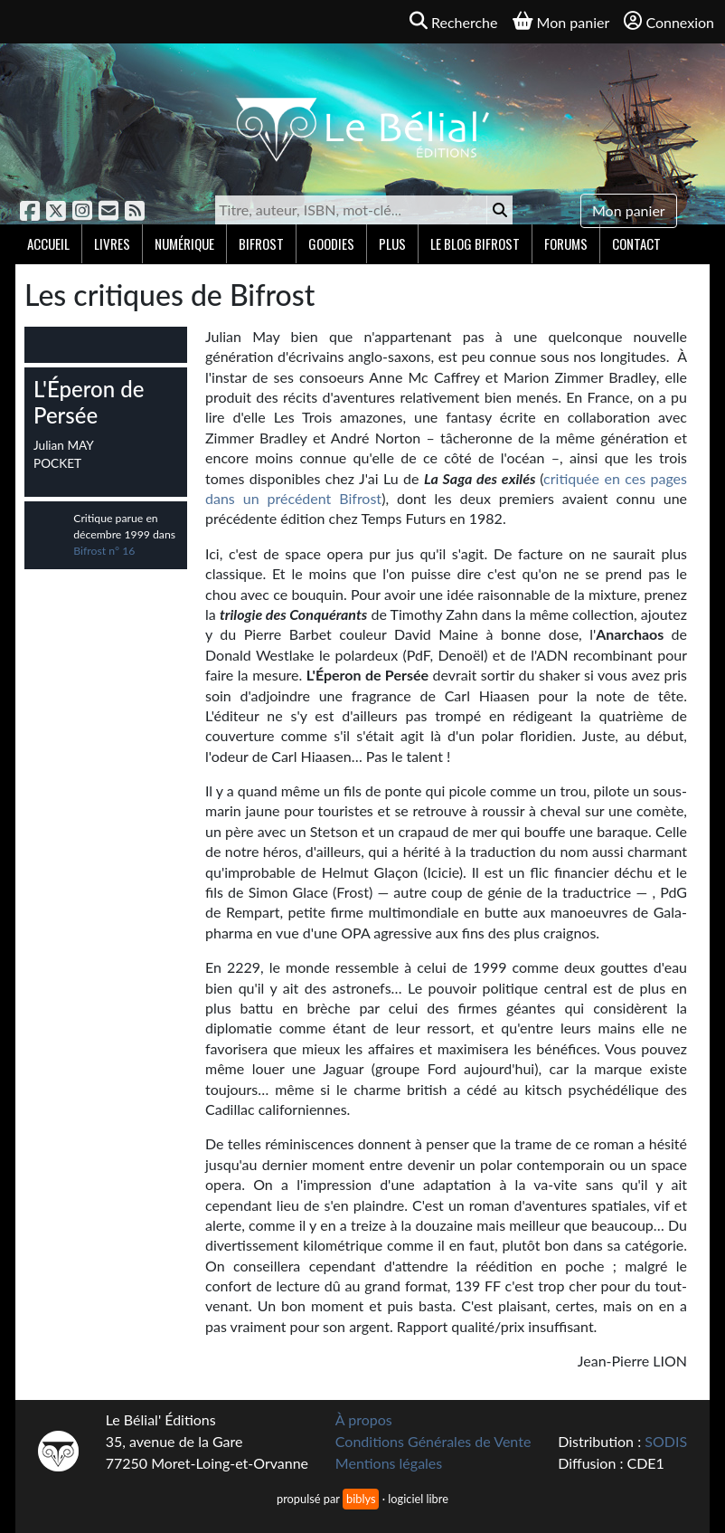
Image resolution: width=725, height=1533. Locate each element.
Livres (112, 243)
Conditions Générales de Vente (433, 1441)
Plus (392, 243)
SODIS (666, 1441)
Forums (566, 243)
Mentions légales (388, 1462)
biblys (360, 1498)
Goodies (331, 243)
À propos (363, 1419)
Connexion (669, 21)
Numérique (184, 243)
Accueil (48, 243)
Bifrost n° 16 (104, 550)
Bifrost (261, 243)
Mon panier (628, 210)
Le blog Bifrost (475, 243)
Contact (636, 243)
